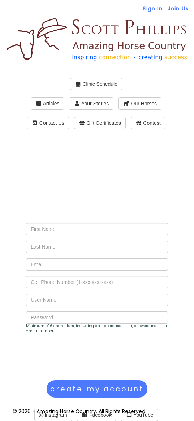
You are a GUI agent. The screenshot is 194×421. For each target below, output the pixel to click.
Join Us (178, 8)
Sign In (153, 8)
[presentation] (81, 357)
